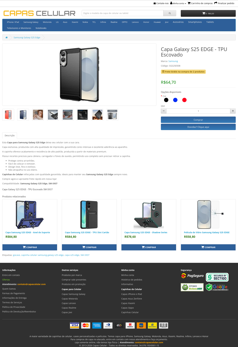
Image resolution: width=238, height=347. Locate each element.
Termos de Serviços (12, 302)
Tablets (210, 22)
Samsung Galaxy (31, 22)
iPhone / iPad (13, 22)
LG (57, 22)
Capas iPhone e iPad (131, 294)
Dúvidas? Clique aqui (198, 126)
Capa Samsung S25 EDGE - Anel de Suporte (27, 232)
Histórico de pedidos (131, 279)
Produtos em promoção (73, 284)
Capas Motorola (70, 298)
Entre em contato (11, 275)
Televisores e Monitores (19, 28)
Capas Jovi (67, 312)
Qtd (163, 106)
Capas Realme (69, 307)
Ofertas (6, 279)
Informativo (127, 284)
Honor (146, 22)
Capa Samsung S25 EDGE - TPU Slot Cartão (87, 232)
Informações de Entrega (14, 297)
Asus (65, 22)
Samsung (173, 61)
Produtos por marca (72, 275)
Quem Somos (9, 288)
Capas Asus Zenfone (131, 298)
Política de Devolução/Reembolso (19, 311)
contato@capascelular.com (31, 284)
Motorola (47, 22)
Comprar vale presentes (74, 279)
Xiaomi (75, 22)
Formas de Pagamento (13, 293)
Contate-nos (161, 3)
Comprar (198, 119)
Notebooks (41, 28)
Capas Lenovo (69, 303)
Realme (114, 22)
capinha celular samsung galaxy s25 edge (42, 255)
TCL (94, 22)
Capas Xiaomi (128, 303)
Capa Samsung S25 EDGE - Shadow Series (145, 232)
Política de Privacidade (13, 307)
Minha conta (178, 3)
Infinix (103, 22)
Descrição (10, 135)
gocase (16, 255)
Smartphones (195, 22)
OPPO (124, 22)
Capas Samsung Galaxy (73, 294)
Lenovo (135, 22)
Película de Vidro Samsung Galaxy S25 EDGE (206, 232)
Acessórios (178, 22)
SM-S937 (85, 255)
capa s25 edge (72, 255)
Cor (164, 96)
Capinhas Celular (130, 312)
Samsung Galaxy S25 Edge (27, 37)
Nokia (85, 22)
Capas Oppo (127, 307)
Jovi (166, 22)
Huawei (157, 22)
